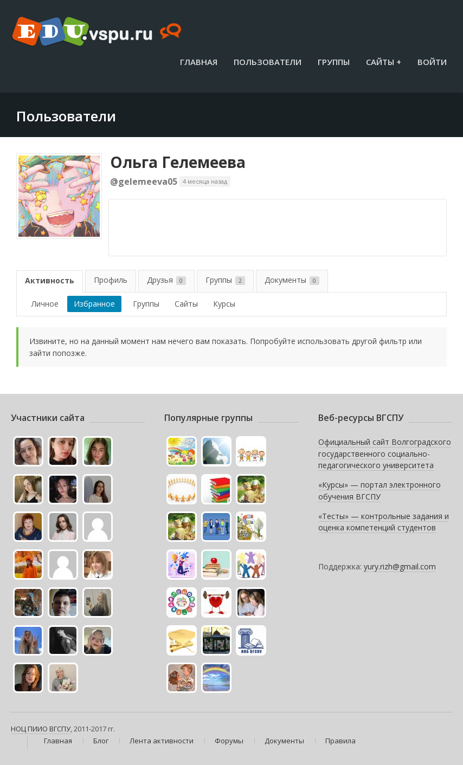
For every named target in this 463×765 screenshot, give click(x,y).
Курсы (224, 304)
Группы (334, 62)
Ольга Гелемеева (178, 162)
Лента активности (162, 740)
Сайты (186, 304)
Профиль (110, 280)
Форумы (229, 740)
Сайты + (383, 62)
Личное (45, 304)
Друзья (166, 280)
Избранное (94, 304)
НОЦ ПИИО (29, 729)
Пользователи (267, 62)
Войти (432, 62)
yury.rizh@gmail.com (400, 566)
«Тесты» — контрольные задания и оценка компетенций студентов (383, 522)
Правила (340, 740)
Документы (292, 280)
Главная (198, 62)
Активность (49, 280)
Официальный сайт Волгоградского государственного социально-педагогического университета (384, 453)
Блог (100, 740)
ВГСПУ (59, 729)
